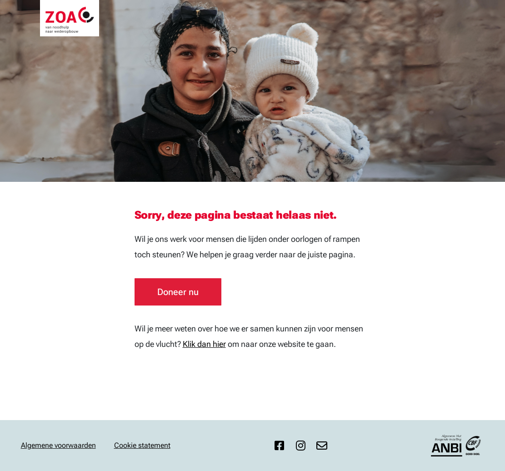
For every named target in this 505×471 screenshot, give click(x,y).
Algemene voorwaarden (58, 445)
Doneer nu (178, 291)
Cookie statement (142, 445)
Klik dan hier (204, 344)
